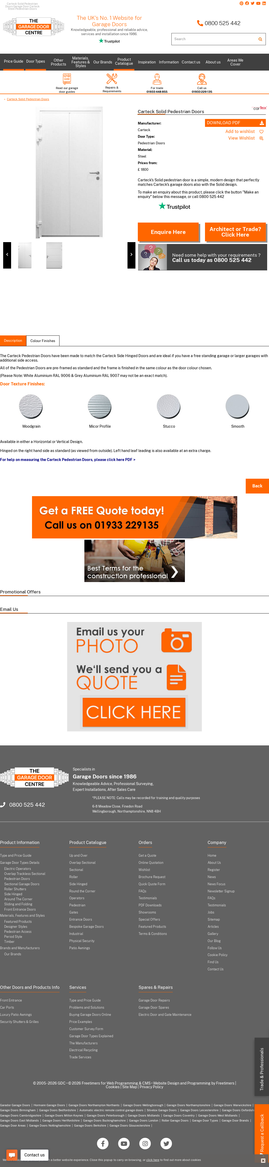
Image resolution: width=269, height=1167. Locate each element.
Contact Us (216, 969)
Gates (73, 912)
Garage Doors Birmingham (18, 1110)
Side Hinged (13, 894)
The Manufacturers (83, 1043)
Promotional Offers (20, 591)
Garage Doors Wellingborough (143, 1105)
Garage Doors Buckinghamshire (104, 1120)
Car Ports (7, 1007)
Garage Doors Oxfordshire (239, 1110)
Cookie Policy (217, 955)
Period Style (13, 937)
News (212, 877)
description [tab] (13, 341)
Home (212, 855)
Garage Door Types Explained (91, 1036)
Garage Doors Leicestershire (199, 1110)
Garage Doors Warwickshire (232, 1105)
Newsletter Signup (221, 891)
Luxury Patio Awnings (16, 1015)
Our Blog (214, 941)
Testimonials (148, 898)
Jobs (211, 912)
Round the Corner (82, 891)
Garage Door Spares (154, 1007)
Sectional (76, 870)
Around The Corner (18, 899)
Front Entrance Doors (20, 909)
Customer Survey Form (86, 1029)
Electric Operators (17, 869)
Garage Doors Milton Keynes (64, 1115)
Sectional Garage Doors (21, 884)
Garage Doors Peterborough (105, 1115)
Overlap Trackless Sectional (24, 874)
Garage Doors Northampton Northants (94, 1105)
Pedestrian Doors (17, 879)
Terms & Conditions (153, 934)
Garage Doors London (143, 1120)
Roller (73, 877)
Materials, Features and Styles (22, 915)
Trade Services (80, 1057)
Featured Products (18, 922)
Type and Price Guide (15, 855)
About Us (214, 863)
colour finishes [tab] (42, 341)
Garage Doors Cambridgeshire (20, 1115)
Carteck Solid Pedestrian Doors (28, 99)
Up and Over (78, 855)
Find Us (213, 962)
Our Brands (12, 954)
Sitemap (214, 919)
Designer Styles (15, 927)
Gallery (213, 934)
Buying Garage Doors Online (90, 1015)
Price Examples (80, 1022)
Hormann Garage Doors (49, 1105)
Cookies (113, 1087)
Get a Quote (147, 855)
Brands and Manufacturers (20, 948)
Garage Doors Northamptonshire (188, 1105)
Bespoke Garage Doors (86, 927)
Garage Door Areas (13, 1125)
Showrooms (147, 912)
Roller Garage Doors (175, 1120)
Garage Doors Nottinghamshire (50, 1125)
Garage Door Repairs (154, 1000)
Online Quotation (151, 863)
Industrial (76, 934)
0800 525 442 (218, 23)
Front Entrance (11, 1000)
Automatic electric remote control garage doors (111, 1110)
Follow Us (215, 948)
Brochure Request (152, 877)
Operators (76, 898)
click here (152, 1159)
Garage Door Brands (235, 1120)
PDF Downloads (150, 905)
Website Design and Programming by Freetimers (193, 1083)
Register (214, 870)
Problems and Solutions (86, 1007)
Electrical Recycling (83, 1050)
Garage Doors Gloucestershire (130, 1125)
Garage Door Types (205, 1120)
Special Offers (149, 919)
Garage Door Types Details (19, 863)
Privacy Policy (151, 1087)
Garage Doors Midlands (144, 1115)
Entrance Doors (80, 919)
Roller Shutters (15, 889)
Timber (9, 942)
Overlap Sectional (82, 863)
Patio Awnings (79, 948)
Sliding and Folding (18, 904)
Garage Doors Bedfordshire (57, 1110)
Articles (213, 927)
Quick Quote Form (152, 884)
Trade (262, 1069)
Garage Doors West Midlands (218, 1115)
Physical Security (81, 941)
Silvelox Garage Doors (162, 1110)
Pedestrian (77, 905)
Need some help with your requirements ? (199, 257)
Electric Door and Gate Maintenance (165, 1015)
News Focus (216, 884)
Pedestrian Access (17, 932)
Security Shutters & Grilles (19, 1022)
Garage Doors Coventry (179, 1115)
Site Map (129, 1087)
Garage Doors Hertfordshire (61, 1120)
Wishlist (144, 870)
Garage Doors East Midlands (19, 1120)
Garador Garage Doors (15, 1105)
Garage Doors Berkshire (90, 1125)
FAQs (142, 891)
